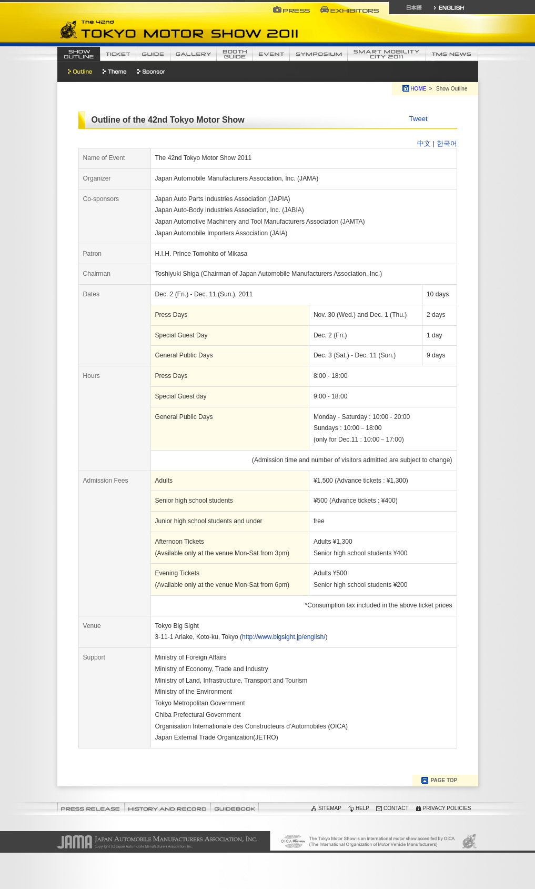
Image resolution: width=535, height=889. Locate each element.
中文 (424, 143)
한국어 (447, 143)
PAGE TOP (444, 780)
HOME (418, 89)
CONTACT (396, 808)
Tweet (418, 119)
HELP (362, 808)
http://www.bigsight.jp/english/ (283, 637)
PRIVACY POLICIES (447, 808)
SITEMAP (329, 808)
